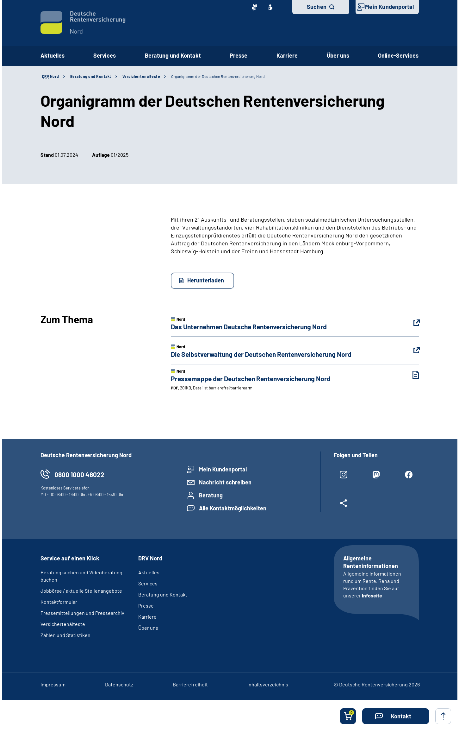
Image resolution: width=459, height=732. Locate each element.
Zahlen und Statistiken (65, 635)
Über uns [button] (338, 55)
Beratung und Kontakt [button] (173, 55)
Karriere (147, 617)
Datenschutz (119, 684)
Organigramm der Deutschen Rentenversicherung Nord (218, 76)
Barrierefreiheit (190, 684)
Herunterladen (205, 280)
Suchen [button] (316, 6)
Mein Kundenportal (389, 6)
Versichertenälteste (141, 76)
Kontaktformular (58, 602)
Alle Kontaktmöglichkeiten (232, 508)
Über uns (148, 628)
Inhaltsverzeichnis (267, 684)
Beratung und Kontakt (90, 76)
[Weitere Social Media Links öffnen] (344, 505)
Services (148, 583)
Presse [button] (238, 55)
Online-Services (398, 55)
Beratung (211, 495)
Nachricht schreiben (225, 482)
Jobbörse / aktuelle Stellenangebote (81, 591)
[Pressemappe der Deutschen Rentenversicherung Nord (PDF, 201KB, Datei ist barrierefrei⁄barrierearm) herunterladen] (411, 375)
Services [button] (104, 55)
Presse (146, 606)
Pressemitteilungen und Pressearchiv (82, 613)
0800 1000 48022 (79, 474)
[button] (395, 716)
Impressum (52, 684)
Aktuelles (52, 55)
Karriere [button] (287, 55)
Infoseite (372, 595)
